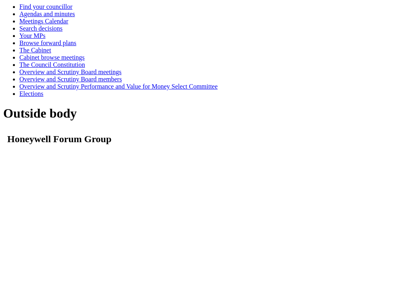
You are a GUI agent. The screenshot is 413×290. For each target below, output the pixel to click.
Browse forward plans (47, 42)
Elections (31, 93)
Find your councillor (46, 6)
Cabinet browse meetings (52, 57)
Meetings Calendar (43, 21)
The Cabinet (35, 50)
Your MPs (32, 35)
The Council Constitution (52, 64)
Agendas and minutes (47, 13)
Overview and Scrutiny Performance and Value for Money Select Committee (118, 86)
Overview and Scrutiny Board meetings (70, 71)
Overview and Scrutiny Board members (70, 79)
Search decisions (41, 28)
